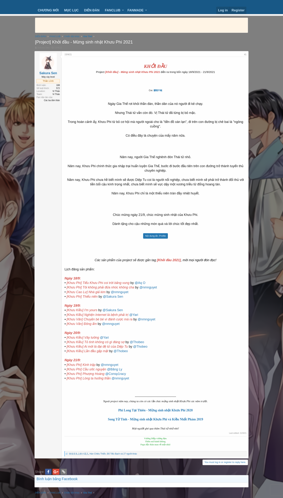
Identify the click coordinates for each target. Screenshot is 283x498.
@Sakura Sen (113, 296)
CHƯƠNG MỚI (48, 10)
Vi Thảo (56, 91)
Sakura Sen (43, 47)
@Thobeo (137, 342)
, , (103, 454)
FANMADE (135, 10)
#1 (245, 54)
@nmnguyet (148, 287)
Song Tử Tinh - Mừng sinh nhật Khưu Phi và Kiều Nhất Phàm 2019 (155, 419)
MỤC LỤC (71, 10)
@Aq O (140, 283)
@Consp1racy (116, 374)
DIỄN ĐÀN (91, 10)
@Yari (134, 315)
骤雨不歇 (158, 90)
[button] (123, 10)
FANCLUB (112, 10)
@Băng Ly (115, 369)
